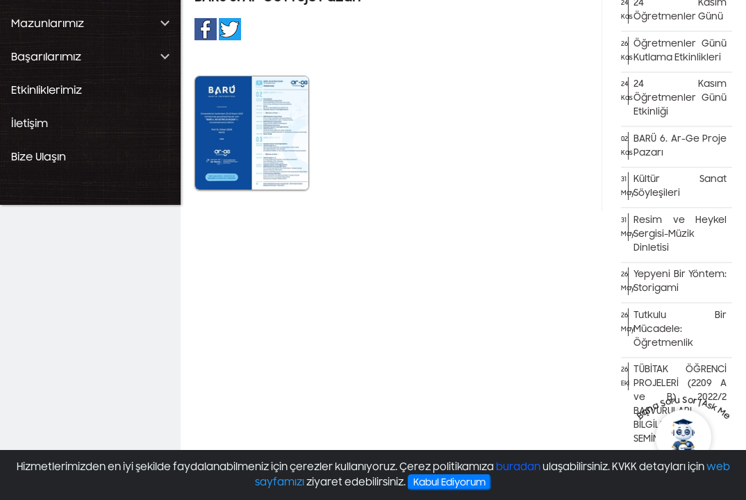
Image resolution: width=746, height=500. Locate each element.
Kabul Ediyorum (449, 482)
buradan (518, 467)
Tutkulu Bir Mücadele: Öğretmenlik (680, 329)
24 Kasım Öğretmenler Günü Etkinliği (680, 97)
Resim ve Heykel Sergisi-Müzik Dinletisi (680, 234)
